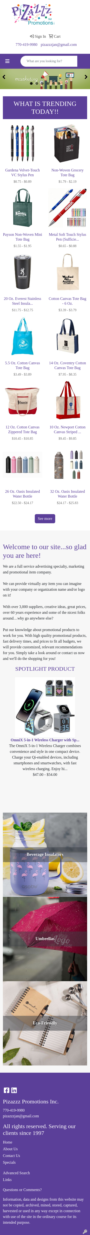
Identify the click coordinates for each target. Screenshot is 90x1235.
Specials (9, 1162)
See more (45, 519)
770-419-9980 (26, 45)
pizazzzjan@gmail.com (59, 45)
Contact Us (11, 1156)
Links (7, 1180)
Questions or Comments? (22, 1190)
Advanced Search (16, 1173)
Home (7, 1142)
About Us (10, 1149)
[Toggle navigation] (7, 61)
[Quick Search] (49, 61)
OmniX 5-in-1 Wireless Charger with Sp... (45, 740)
